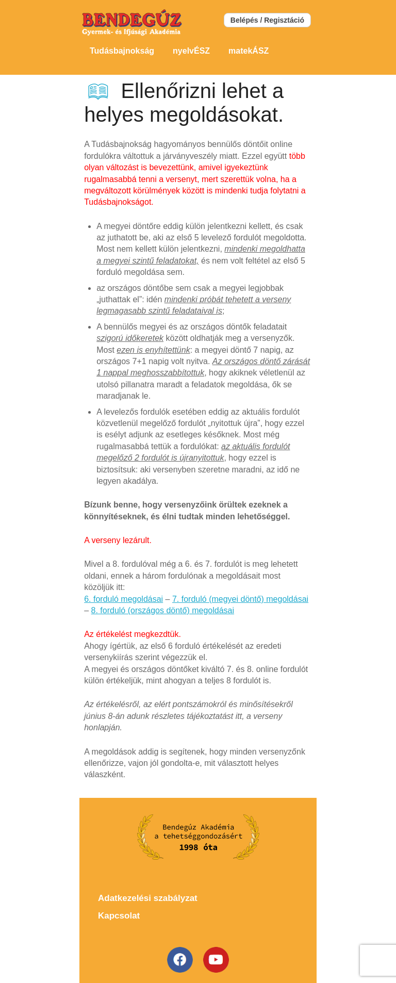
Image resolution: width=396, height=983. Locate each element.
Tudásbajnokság (122, 50)
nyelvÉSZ (191, 50)
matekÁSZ (248, 50)
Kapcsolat (119, 916)
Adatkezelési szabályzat (147, 898)
